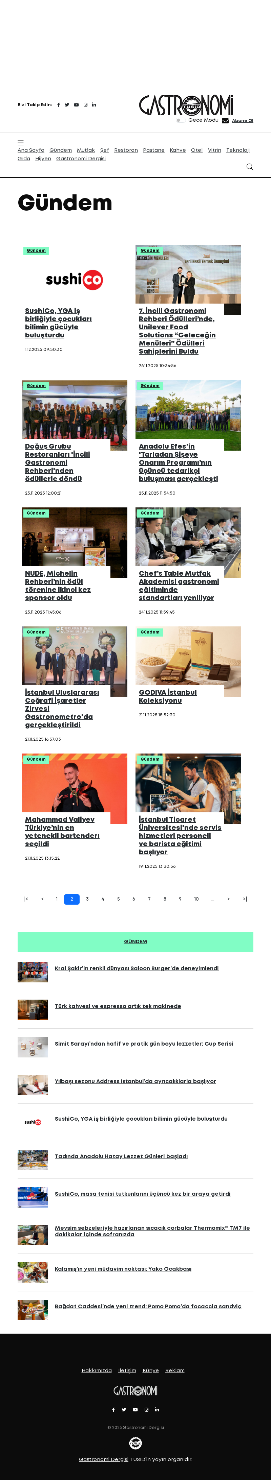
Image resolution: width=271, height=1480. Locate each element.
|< (26, 899)
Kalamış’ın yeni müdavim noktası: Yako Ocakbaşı (123, 1269)
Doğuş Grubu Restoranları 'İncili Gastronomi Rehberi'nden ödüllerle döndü (57, 463)
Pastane (154, 150)
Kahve (178, 150)
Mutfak (86, 150)
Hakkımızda (97, 1370)
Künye (151, 1370)
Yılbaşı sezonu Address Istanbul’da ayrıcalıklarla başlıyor (135, 1081)
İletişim (127, 1370)
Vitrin (214, 150)
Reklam (175, 1370)
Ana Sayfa (31, 150)
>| (245, 899)
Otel (197, 150)
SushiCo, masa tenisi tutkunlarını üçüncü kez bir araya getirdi (143, 1194)
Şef (104, 150)
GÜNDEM (135, 941)
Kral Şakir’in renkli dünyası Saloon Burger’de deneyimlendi (137, 968)
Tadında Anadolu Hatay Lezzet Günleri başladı (121, 1156)
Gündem (60, 150)
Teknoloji (238, 150)
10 (196, 899)
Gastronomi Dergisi (81, 159)
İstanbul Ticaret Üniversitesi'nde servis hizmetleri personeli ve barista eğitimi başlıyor (180, 836)
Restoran (126, 150)
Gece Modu (203, 120)
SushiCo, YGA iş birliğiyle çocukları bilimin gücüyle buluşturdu (141, 1119)
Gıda (24, 159)
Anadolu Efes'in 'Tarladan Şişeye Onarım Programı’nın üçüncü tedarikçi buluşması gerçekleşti (178, 463)
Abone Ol (242, 121)
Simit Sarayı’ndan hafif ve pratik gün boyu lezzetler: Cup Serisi (144, 1044)
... (212, 899)
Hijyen (43, 159)
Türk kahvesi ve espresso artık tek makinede (118, 1006)
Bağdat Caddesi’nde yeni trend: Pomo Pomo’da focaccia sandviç (148, 1306)
